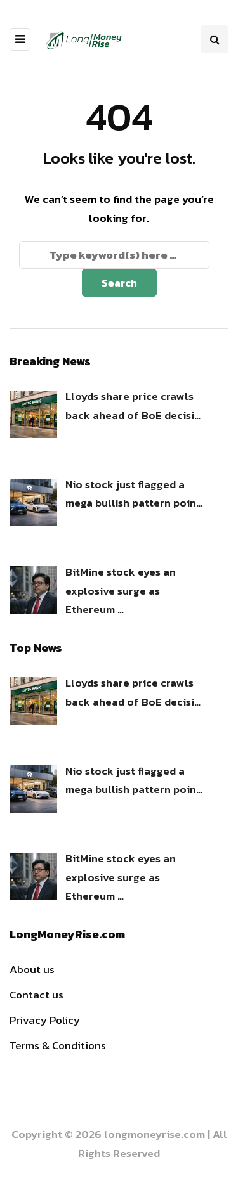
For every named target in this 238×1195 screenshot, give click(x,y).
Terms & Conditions (58, 1045)
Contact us (36, 994)
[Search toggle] (214, 39)
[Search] (114, 255)
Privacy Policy (45, 1020)
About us (32, 969)
